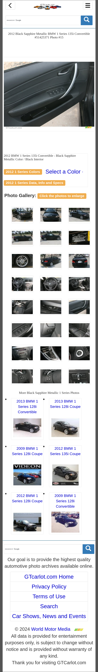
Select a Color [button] (64, 172)
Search (49, 606)
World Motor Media (50, 629)
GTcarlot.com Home (49, 577)
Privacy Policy (49, 586)
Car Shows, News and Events (49, 616)
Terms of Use (49, 596)
